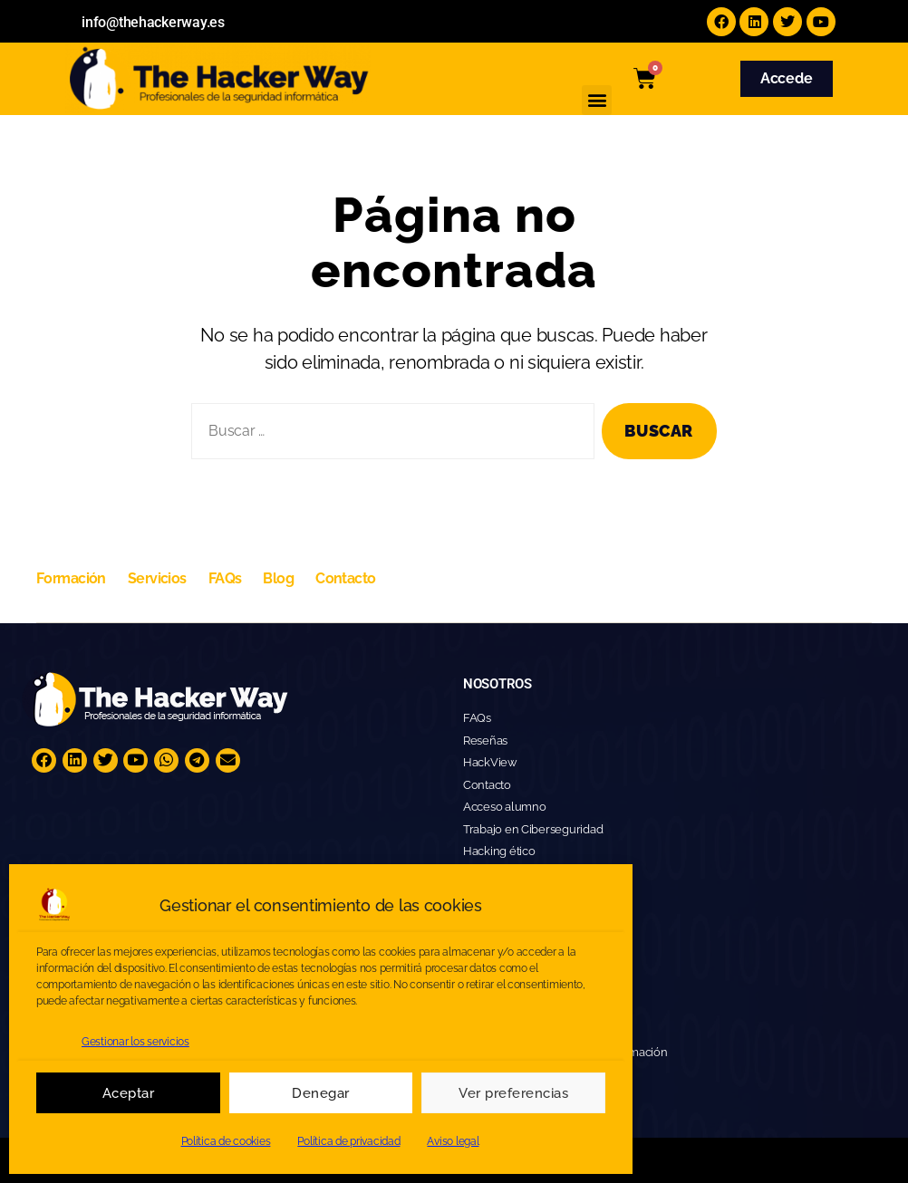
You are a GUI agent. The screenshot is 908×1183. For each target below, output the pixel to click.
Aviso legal (452, 1141)
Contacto (345, 578)
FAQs (225, 578)
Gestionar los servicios (135, 1041)
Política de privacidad (348, 1141)
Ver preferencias (513, 1093)
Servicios (157, 578)
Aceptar (128, 1093)
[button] (597, 100)
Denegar (321, 1093)
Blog (278, 578)
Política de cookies (226, 1141)
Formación (71, 578)
